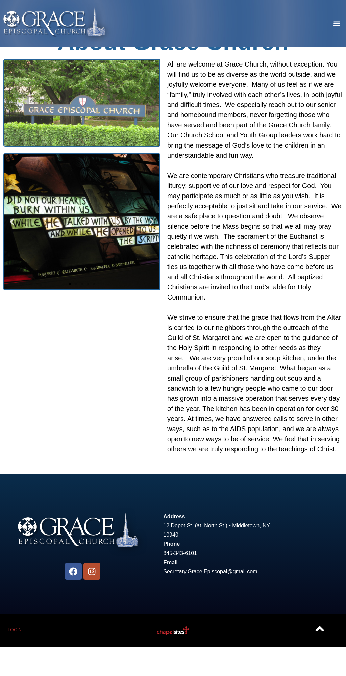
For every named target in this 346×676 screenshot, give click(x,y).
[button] (337, 23)
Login (15, 659)
